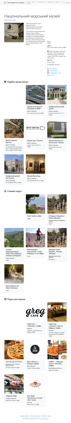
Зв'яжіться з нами (46, 416)
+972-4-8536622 (53, 68)
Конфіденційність (24, 416)
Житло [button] (33, 2)
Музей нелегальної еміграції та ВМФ (34, 108)
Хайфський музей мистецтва (13, 177)
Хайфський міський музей (56, 108)
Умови (31, 416)
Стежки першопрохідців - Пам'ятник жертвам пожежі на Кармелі (13, 253)
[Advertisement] (35, 10)
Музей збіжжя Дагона (11, 141)
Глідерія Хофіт (11, 396)
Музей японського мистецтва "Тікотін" (56, 142)
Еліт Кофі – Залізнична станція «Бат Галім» (34, 398)
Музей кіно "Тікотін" (35, 141)
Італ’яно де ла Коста (14, 362)
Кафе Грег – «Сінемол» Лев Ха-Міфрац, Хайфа (56, 326)
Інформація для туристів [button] (53, 2)
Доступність (37, 416)
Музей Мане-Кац (33, 176)
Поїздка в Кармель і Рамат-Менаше (57, 217)
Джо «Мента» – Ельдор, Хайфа (33, 363)
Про (63, 2)
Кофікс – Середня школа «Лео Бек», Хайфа (56, 364)
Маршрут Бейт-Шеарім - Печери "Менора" (55, 252)
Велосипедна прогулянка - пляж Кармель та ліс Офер (35, 252)
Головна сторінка (28, 2)
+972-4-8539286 (53, 70)
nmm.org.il (51, 75)
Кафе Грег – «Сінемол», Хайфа (34, 325)
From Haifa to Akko (34, 216)
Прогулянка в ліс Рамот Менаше (12, 287)
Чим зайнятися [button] (41, 2)
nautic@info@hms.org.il (55, 73)
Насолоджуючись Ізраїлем (16, 2)
